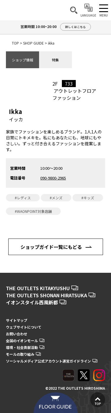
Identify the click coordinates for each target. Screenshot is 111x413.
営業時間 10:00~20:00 (55, 27)
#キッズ (87, 197)
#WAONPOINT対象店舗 (33, 211)
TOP (15, 42)
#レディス (23, 197)
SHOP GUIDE (33, 42)
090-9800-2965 (53, 178)
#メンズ (56, 197)
